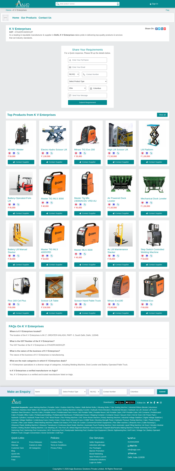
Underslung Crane (41, 420)
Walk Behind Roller (89, 407)
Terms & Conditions (58, 445)
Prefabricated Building (43, 415)
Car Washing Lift (51, 428)
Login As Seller (95, 462)
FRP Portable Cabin (130, 412)
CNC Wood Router (52, 417)
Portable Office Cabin (25, 415)
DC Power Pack (149, 415)
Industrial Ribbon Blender (138, 407)
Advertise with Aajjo (97, 445)
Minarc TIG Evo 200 (84, 149)
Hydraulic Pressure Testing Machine (128, 420)
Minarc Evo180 (115, 301)
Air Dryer (145, 425)
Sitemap (14, 445)
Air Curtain (81, 423)
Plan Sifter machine (120, 423)
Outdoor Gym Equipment (97, 430)
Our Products (34, 17)
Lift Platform (147, 149)
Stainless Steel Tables (28, 410)
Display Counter (83, 410)
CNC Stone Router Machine (89, 417)
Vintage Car (141, 430)
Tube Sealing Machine (118, 407)
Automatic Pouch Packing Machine (98, 425)
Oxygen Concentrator (32, 433)
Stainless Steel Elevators (20, 412)
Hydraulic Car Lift (134, 410)
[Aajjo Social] (148, 403)
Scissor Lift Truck (149, 410)
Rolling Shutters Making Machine (30, 428)
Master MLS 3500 (83, 250)
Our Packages (95, 448)
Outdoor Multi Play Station (70, 407)
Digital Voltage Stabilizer (152, 417)
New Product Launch (97, 457)
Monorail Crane (77, 420)
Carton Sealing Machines (66, 410)
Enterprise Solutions (97, 460)
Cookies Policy (57, 442)
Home (8, 10)
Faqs (13, 460)
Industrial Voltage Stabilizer (132, 417)
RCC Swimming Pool (56, 430)
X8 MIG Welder (16, 149)
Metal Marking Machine (43, 423)
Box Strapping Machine (47, 410)
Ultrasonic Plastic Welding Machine (24, 425)
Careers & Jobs (35, 445)
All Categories (34, 448)
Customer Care (17, 448)
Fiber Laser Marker (26, 423)
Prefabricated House (81, 415)
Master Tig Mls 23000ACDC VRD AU (85, 199)
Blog (13, 451)
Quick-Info (15, 454)
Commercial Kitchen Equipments (99, 423)
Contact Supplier (21, 162)
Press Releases (35, 442)
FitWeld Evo (147, 301)
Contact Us (49, 17)
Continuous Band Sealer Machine (70, 425)
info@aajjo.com (134, 450)
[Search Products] (57, 3)
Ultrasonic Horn (135, 423)
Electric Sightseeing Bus (117, 430)
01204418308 (133, 442)
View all (162, 115)
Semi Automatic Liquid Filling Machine (126, 425)
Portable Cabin (53, 407)
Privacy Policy (56, 448)
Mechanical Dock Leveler (153, 198)
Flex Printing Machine (69, 417)
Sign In (154, 4)
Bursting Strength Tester (104, 420)
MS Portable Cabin (114, 412)
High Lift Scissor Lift (118, 149)
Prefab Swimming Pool (143, 428)
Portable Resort (99, 412)
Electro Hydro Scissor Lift (54, 149)
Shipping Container (97, 415)
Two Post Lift (63, 428)
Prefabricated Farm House (67, 412)
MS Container (144, 412)
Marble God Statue (61, 423)
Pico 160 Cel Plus (17, 301)
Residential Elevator (119, 410)
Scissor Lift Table (49, 301)
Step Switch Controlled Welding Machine (152, 250)
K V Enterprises (20, 10)
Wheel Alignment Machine (79, 428)
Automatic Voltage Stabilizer (22, 420)
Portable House (50, 412)
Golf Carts (131, 430)
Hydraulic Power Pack (35, 417)
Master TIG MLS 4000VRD (49, 250)
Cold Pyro (59, 433)
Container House (112, 415)
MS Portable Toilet (85, 412)
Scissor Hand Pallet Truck (87, 301)
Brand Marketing (96, 454)
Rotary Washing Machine (110, 417)
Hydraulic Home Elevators (100, 410)
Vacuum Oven (125, 415)
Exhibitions (15, 457)
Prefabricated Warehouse (62, 415)
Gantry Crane (54, 420)
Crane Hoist (65, 420)
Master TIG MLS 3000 (52, 198)
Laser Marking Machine (38, 407)
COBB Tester (89, 420)
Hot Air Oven (137, 415)
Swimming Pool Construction (35, 430)
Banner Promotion (96, 451)
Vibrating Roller (103, 407)
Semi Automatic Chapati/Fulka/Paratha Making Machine (112, 428)
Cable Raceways (148, 423)
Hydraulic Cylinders (18, 417)
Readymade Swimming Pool (75, 430)
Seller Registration (96, 442)
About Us (15, 442)
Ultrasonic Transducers (48, 425)
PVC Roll (72, 423)
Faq (167, 10)
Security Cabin (37, 412)
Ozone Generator (47, 433)
